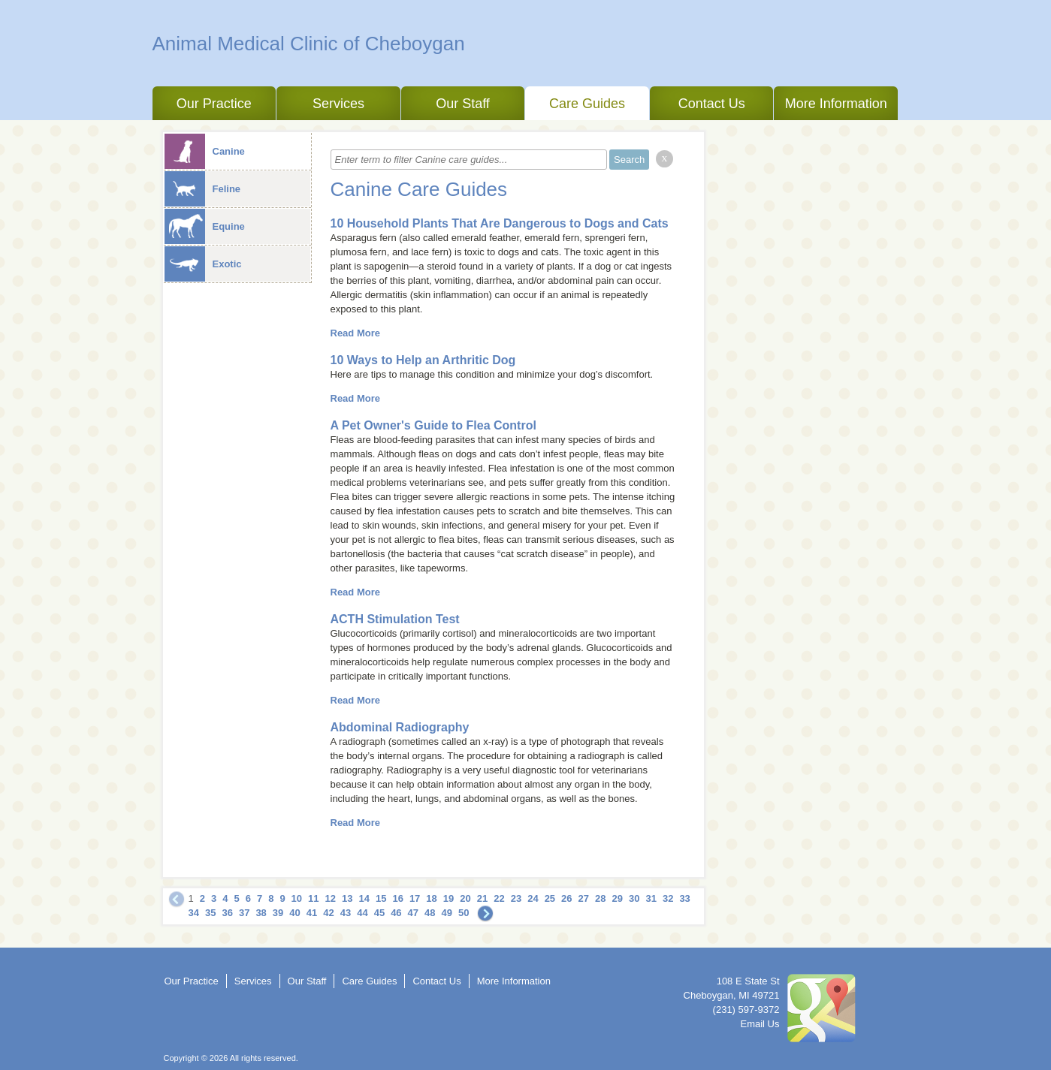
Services (338, 103)
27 (583, 898)
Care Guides (587, 103)
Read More (355, 333)
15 (381, 898)
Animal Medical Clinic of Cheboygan (309, 43)
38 (260, 912)
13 (347, 898)
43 (345, 912)
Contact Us (711, 103)
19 (448, 898)
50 (463, 912)
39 (278, 912)
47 (413, 912)
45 (379, 912)
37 (244, 912)
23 (516, 898)
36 (227, 912)
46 (396, 912)
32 (668, 898)
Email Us (759, 1023)
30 (634, 898)
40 (294, 912)
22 (499, 898)
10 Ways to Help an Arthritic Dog (423, 360)
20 (465, 898)
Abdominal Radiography (400, 727)
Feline (203, 188)
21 (482, 898)
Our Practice (214, 103)
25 (550, 898)
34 (194, 912)
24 (532, 898)
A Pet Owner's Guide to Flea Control (433, 425)
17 (414, 898)
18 (431, 898)
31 (650, 898)
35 (210, 912)
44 (362, 912)
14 (363, 898)
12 (330, 898)
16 (397, 898)
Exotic (203, 264)
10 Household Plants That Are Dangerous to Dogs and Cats (500, 223)
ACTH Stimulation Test (395, 619)
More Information (836, 103)
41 (312, 912)
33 (684, 898)
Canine (205, 151)
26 (566, 898)
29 (617, 898)
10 (296, 898)
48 (429, 912)
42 (328, 912)
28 (600, 898)
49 (447, 912)
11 (313, 898)
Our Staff (463, 103)
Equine (205, 226)
